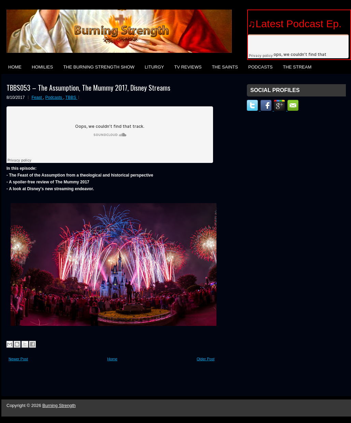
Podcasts (260, 67)
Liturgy (154, 67)
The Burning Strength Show (99, 67)
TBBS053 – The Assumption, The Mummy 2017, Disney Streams (88, 87)
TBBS (72, 97)
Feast (37, 97)
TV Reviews (187, 67)
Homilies (42, 67)
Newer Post (18, 359)
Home (15, 67)
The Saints (225, 67)
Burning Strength (59, 405)
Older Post (205, 359)
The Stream (297, 67)
